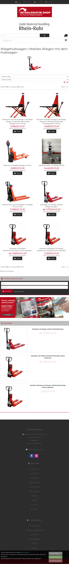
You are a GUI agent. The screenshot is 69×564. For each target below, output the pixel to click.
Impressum (34, 548)
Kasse (17, 2)
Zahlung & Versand (34, 525)
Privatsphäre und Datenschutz (35, 530)
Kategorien (7, 40)
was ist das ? (25, 557)
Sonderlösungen (34, 478)
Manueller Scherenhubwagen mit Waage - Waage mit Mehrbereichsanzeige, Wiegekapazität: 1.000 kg (51, 121)
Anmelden (49, 2)
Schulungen (34, 509)
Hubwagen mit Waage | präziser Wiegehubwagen (48, 329)
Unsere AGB (34, 534)
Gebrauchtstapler (34, 491)
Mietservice (34, 495)
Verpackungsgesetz (34, 539)
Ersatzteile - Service (34, 487)
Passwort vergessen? (19, 291)
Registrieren (38, 2)
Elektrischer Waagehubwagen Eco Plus (17, 165)
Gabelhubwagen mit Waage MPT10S (51, 165)
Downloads (34, 504)
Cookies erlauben (55, 561)
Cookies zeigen (54, 558)
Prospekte (34, 500)
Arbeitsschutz (34, 473)
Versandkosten (22, 128)
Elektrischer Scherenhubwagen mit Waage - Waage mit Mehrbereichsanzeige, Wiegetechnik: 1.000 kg (17, 121)
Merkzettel (27, 2)
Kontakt (34, 543)
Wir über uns (34, 469)
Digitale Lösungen (34, 482)
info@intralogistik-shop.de (35, 449)
